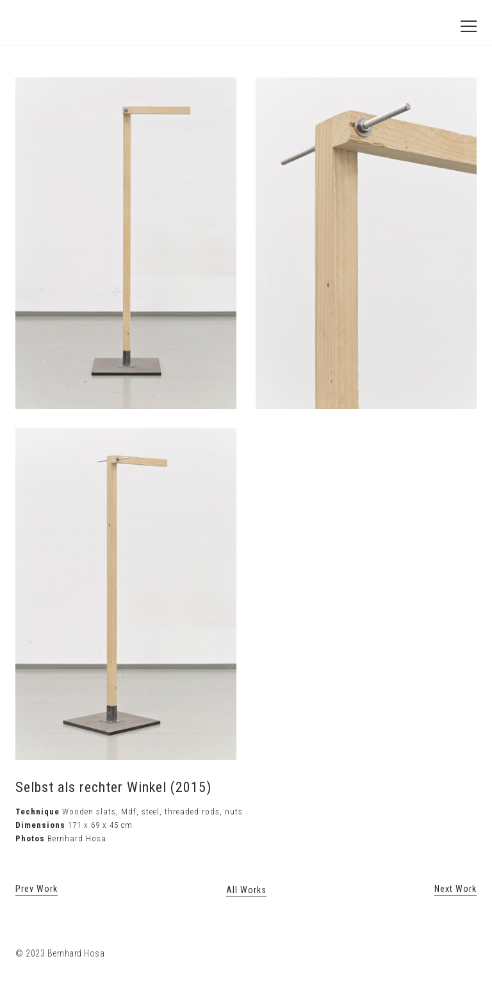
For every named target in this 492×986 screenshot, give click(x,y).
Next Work (455, 889)
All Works (246, 890)
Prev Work (36, 889)
